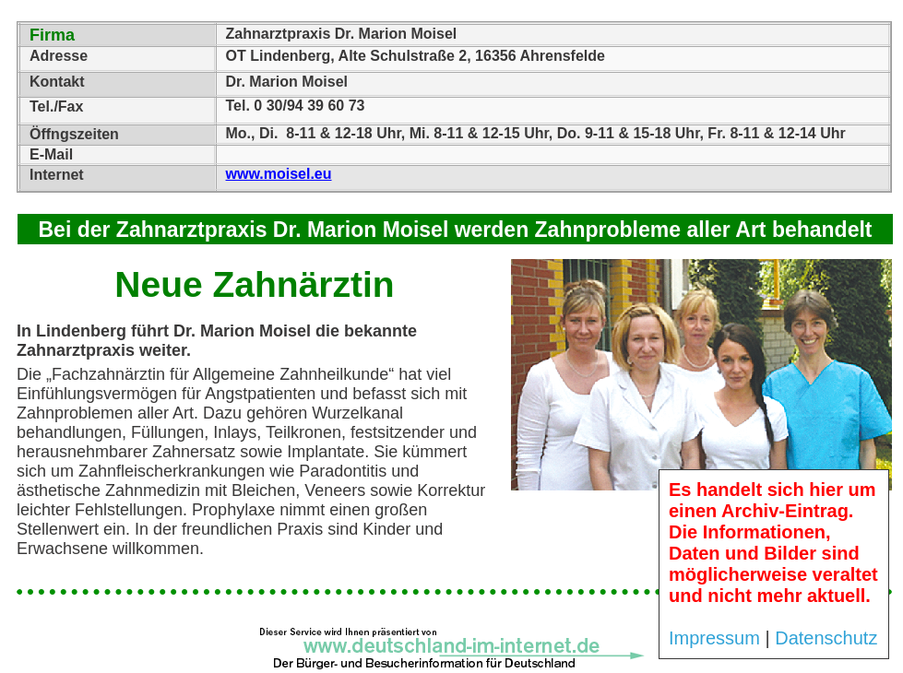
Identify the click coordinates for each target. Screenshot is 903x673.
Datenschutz (826, 638)
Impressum (714, 638)
